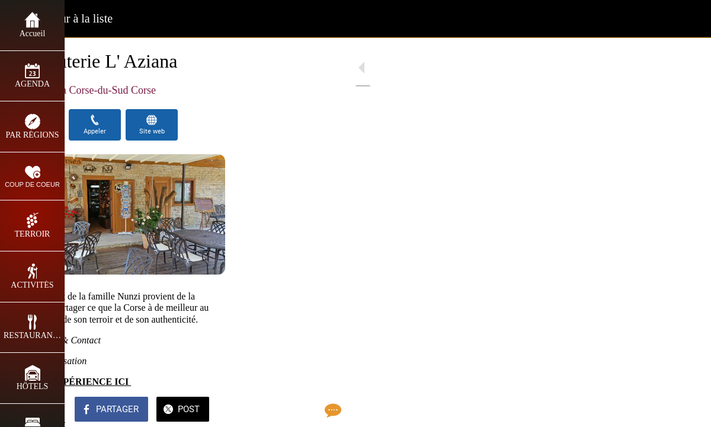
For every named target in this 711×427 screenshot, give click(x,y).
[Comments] (687, 410)
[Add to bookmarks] (659, 410)
